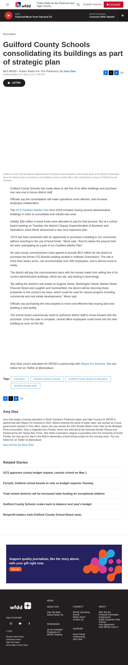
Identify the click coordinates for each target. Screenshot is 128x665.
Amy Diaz (70, 71)
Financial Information (109, 615)
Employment (105, 617)
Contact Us (78, 620)
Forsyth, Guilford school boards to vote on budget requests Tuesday (48, 483)
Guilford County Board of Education (88, 379)
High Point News (13, 642)
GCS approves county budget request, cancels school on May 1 (45, 472)
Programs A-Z (53, 632)
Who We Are (105, 612)
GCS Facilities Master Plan (32, 210)
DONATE (114, 4)
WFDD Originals (55, 634)
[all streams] (123, 15)
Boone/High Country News (17, 645)
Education (9, 34)
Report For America (93, 363)
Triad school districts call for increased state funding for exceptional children (54, 493)
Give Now (77, 639)
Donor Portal (92, 4)
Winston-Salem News (15, 637)
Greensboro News (13, 639)
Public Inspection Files (109, 620)
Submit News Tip (55, 615)
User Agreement (106, 624)
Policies (102, 622)
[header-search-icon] (78, 4)
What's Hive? (79, 617)
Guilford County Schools (47, 379)
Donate (15, 569)
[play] (8, 15)
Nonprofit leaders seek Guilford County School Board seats (42, 514)
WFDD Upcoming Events (81, 613)
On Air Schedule (55, 630)
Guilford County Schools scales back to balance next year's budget (47, 504)
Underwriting (79, 637)
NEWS (50, 601)
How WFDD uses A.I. (109, 627)
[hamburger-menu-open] (7, 5)
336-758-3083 (53, 612)
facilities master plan (25, 385)
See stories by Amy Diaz (18, 445)
